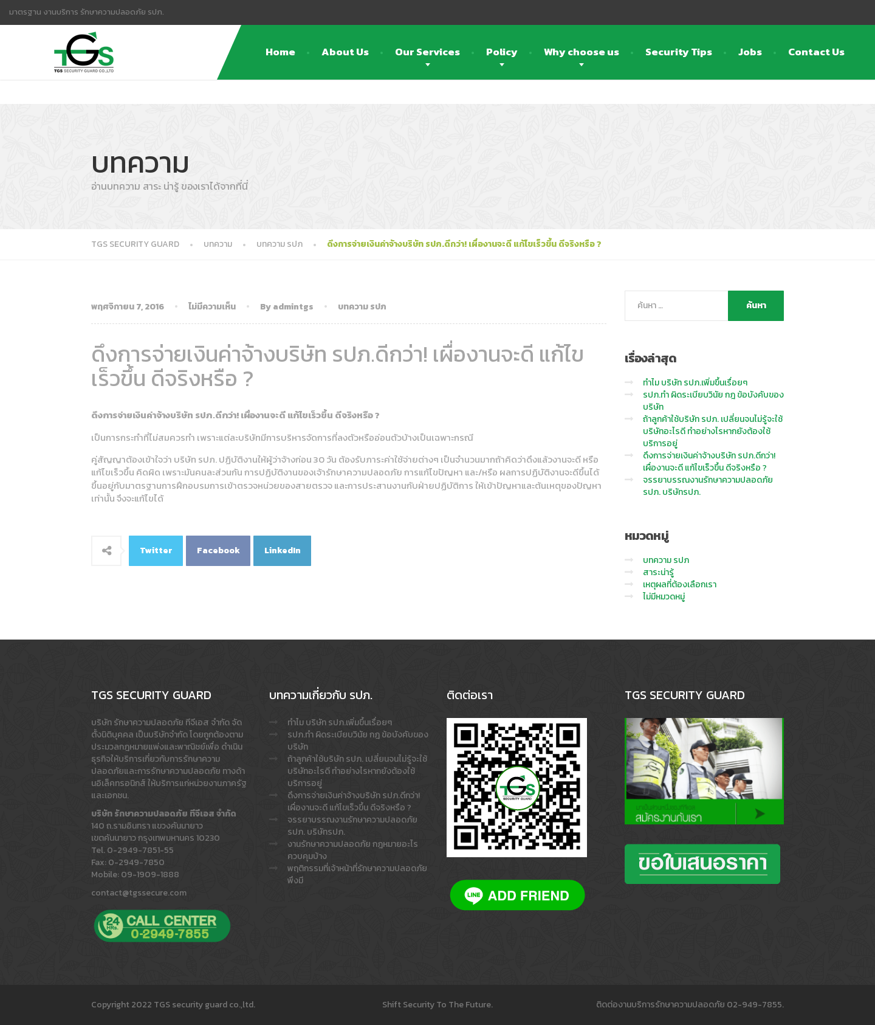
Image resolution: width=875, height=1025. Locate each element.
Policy (502, 52)
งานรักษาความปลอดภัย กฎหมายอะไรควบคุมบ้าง (352, 850)
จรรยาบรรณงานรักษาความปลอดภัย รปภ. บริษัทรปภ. (708, 486)
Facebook (218, 550)
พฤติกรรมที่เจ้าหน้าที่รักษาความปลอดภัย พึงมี (357, 874)
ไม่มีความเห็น (212, 306)
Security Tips (678, 52)
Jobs (750, 52)
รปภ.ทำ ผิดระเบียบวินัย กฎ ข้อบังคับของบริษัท (713, 400)
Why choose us (581, 52)
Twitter (156, 550)
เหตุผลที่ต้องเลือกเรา (679, 584)
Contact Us (816, 52)
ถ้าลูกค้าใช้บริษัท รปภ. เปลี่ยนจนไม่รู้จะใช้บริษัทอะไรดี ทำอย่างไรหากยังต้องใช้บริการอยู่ (713, 431)
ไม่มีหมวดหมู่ (664, 596)
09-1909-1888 (150, 874)
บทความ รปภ (362, 306)
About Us (345, 52)
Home (280, 52)
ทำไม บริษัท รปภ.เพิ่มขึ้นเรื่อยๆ (695, 382)
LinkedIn (282, 550)
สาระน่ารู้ (658, 572)
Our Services (427, 52)
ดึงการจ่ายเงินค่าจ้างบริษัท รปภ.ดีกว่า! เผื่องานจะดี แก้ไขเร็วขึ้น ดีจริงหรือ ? (709, 461)
